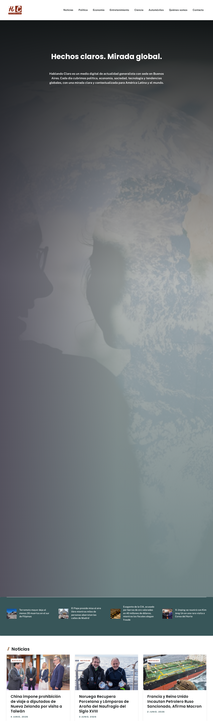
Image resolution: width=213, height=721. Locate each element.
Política (83, 10)
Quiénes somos (178, 10)
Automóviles (156, 10)
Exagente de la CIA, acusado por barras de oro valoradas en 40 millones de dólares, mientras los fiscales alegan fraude (138, 613)
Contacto (198, 10)
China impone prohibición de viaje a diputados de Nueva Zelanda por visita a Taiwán (36, 704)
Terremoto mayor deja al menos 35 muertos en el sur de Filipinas (34, 613)
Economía (98, 10)
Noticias (68, 10)
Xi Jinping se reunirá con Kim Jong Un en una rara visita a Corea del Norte (190, 613)
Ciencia (138, 10)
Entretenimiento (119, 10)
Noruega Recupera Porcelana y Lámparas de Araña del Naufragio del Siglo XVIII (104, 704)
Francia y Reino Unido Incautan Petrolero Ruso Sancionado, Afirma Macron (174, 701)
